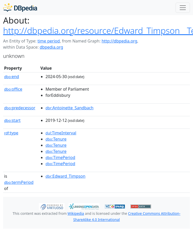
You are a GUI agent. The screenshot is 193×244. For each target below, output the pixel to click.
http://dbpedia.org (119, 41)
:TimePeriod (60, 157)
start (12, 120)
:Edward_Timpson (65, 176)
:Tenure (56, 139)
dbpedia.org (51, 47)
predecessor (19, 108)
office (13, 89)
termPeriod (19, 182)
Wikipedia (76, 213)
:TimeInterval (61, 133)
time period (48, 41)
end (11, 76)
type (11, 133)
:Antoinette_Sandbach (69, 108)
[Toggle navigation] (183, 8)
